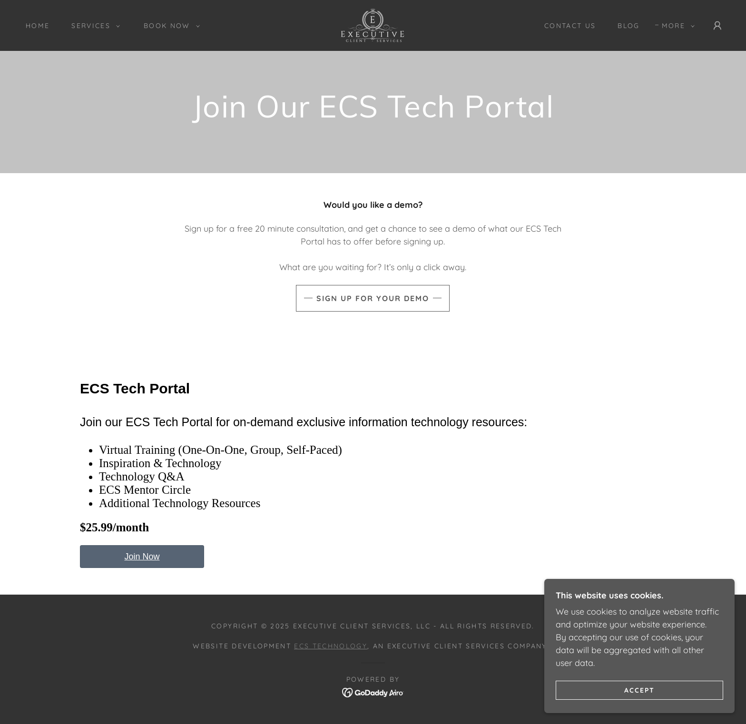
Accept (639, 703)
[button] (93, 25)
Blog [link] (628, 25)
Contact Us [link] (570, 25)
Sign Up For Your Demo (372, 298)
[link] (373, 24)
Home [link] (37, 25)
